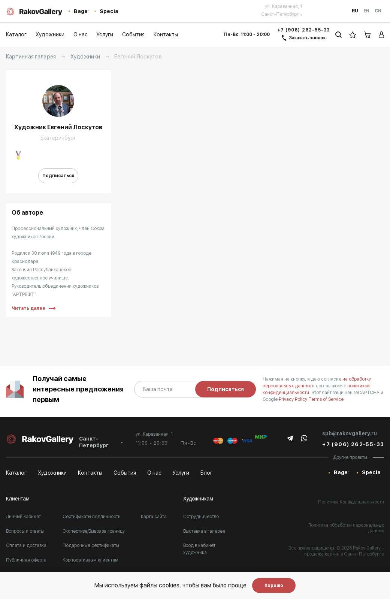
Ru (355, 10)
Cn (378, 10)
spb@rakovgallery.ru (349, 433)
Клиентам (18, 499)
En (366, 10)
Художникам (198, 499)
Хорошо (273, 585)
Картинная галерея (31, 57)
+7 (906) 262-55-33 (303, 30)
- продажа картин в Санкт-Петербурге (344, 551)
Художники (85, 57)
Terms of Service (326, 399)
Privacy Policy (293, 399)
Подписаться (58, 175)
